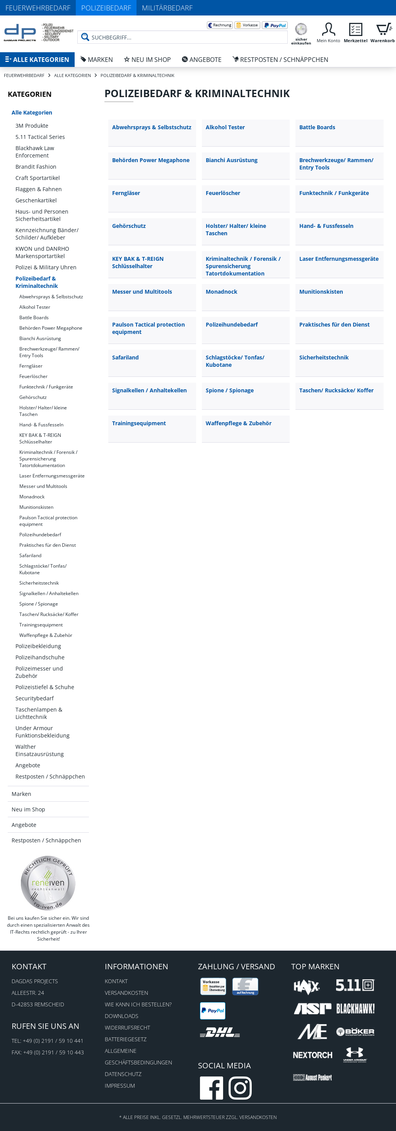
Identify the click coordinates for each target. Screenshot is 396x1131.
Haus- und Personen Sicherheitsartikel (41, 215)
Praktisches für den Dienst (47, 545)
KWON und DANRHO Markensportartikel (42, 252)
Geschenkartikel (36, 200)
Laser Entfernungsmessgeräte (52, 475)
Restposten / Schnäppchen (50, 776)
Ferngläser (31, 366)
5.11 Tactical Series (40, 136)
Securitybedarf (34, 698)
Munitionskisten (36, 507)
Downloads (121, 1016)
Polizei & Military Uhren (46, 267)
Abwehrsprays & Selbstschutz (51, 296)
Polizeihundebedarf (40, 534)
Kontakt (116, 981)
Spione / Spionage (38, 604)
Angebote (27, 765)
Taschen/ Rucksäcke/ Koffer (49, 614)
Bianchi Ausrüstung (40, 338)
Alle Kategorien (32, 112)
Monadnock (31, 496)
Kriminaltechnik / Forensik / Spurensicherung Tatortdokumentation (48, 459)
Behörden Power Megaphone (50, 328)
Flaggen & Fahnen (38, 189)
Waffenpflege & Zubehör (45, 635)
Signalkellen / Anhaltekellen (49, 593)
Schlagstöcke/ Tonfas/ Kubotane (43, 569)
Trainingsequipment (41, 624)
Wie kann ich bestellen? (138, 1004)
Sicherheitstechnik (39, 583)
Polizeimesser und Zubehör (39, 672)
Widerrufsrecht (127, 1027)
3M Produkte (31, 125)
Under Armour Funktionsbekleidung (42, 731)
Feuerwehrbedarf (37, 7)
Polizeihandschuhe (40, 657)
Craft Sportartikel (37, 177)
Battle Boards (34, 317)
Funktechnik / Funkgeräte (46, 386)
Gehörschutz (33, 397)
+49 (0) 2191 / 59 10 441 (53, 1040)
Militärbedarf (167, 7)
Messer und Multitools (43, 486)
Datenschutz (123, 1074)
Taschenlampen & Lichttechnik (38, 713)
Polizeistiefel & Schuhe (44, 687)
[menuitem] (182, 31)
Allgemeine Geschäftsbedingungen (138, 1056)
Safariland (30, 555)
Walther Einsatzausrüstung (39, 750)
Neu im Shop (28, 809)
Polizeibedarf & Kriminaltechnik (36, 282)
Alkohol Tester (34, 307)
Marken (21, 793)
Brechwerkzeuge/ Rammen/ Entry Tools (49, 352)
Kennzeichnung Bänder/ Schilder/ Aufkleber (47, 233)
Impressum (120, 1085)
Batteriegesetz (126, 1039)
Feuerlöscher (33, 376)
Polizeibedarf (106, 7)
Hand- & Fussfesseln (41, 424)
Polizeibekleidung (38, 646)
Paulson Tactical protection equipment (48, 520)
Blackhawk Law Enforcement (34, 151)
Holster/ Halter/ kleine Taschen (43, 410)
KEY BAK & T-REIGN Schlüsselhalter (40, 438)
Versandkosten (126, 992)
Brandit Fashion (35, 166)
